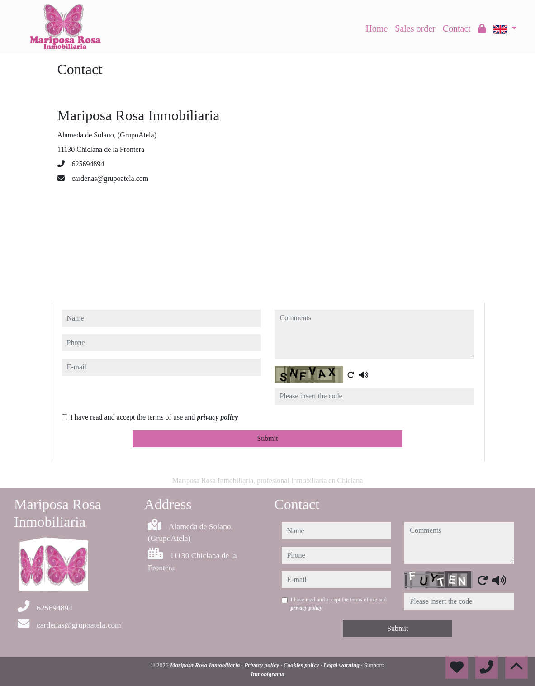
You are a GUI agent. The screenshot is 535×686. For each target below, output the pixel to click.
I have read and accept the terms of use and (154, 417)
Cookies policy (302, 665)
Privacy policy (262, 665)
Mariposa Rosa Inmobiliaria (205, 665)
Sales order (415, 28)
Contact (457, 28)
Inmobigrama (267, 674)
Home (376, 28)
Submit (267, 438)
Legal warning (342, 665)
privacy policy (217, 417)
